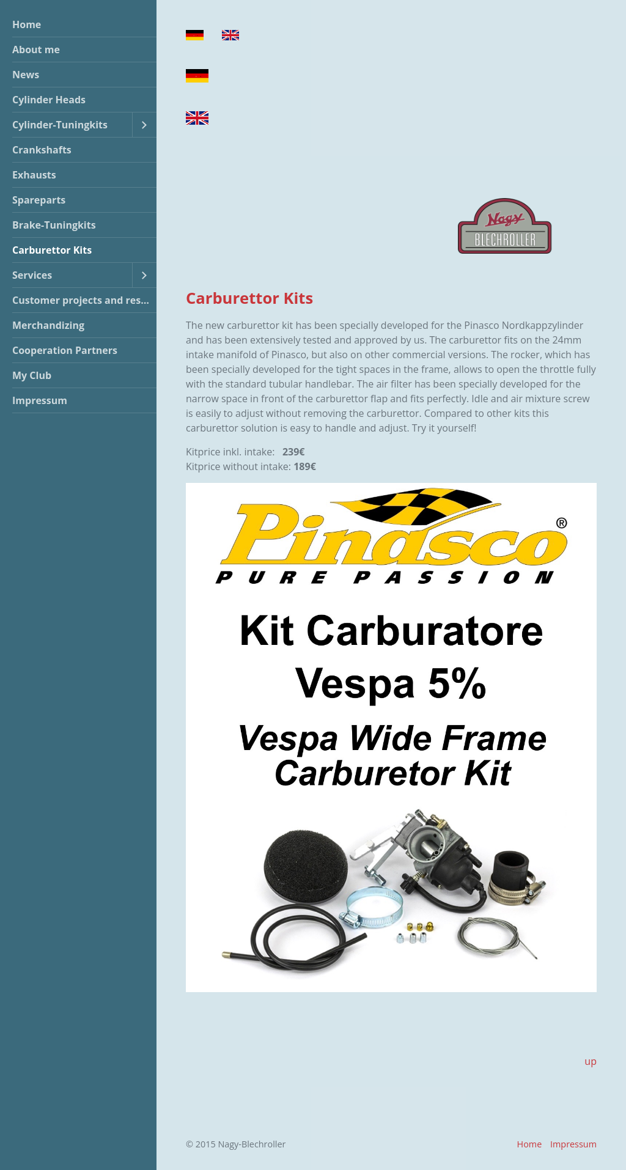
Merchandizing (48, 325)
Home (26, 24)
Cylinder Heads (49, 99)
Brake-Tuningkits (54, 225)
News (25, 74)
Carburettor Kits (52, 250)
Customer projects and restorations (84, 300)
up (590, 1061)
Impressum (39, 400)
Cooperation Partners (64, 350)
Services (32, 275)
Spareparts (38, 200)
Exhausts (34, 175)
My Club (31, 375)
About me (36, 49)
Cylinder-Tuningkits (60, 124)
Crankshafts (42, 149)
